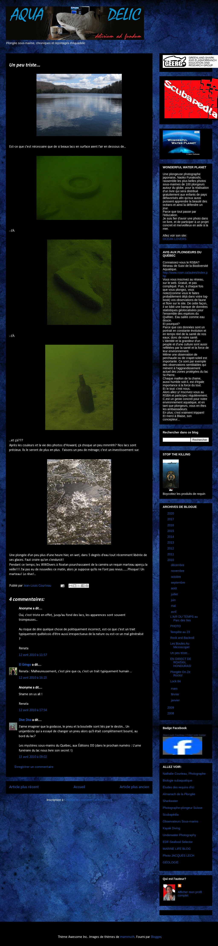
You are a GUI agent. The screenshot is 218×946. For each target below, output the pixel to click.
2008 (171, 713)
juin (173, 600)
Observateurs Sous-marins (180, 821)
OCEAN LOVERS (174, 239)
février (175, 694)
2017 (171, 519)
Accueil (79, 787)
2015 (171, 531)
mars (174, 688)
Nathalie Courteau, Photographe (184, 773)
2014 (171, 536)
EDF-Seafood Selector (178, 842)
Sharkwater (170, 801)
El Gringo (25, 665)
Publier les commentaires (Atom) (89, 800)
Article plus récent (24, 787)
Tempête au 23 (180, 632)
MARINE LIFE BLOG (177, 848)
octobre (176, 576)
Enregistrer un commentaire (34, 767)
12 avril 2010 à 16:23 (33, 678)
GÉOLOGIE (171, 862)
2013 (171, 542)
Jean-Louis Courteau (174, 735)
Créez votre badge (196, 735)
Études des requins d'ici (178, 787)
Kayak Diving (171, 828)
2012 (171, 548)
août (174, 588)
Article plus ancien (134, 787)
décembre (178, 565)
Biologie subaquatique (177, 780)
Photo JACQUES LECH (178, 855)
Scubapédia (171, 814)
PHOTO (175, 626)
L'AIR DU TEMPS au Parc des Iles (184, 618)
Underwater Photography (179, 835)
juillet (175, 594)
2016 (171, 525)
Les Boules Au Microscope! (179, 645)
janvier (175, 700)
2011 (171, 554)
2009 (171, 707)
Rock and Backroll (182, 637)
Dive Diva (25, 720)
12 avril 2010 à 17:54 (33, 710)
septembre (178, 582)
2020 (171, 513)
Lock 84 (175, 681)
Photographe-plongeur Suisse (182, 807)
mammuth (127, 937)
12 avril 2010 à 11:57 (33, 655)
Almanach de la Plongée (179, 794)
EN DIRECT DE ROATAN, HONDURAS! (180, 662)
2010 (171, 560)
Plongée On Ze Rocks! (180, 673)
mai (173, 605)
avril (174, 611)
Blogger (156, 937)
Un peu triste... (180, 653)
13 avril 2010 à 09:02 (33, 757)
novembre (178, 571)
